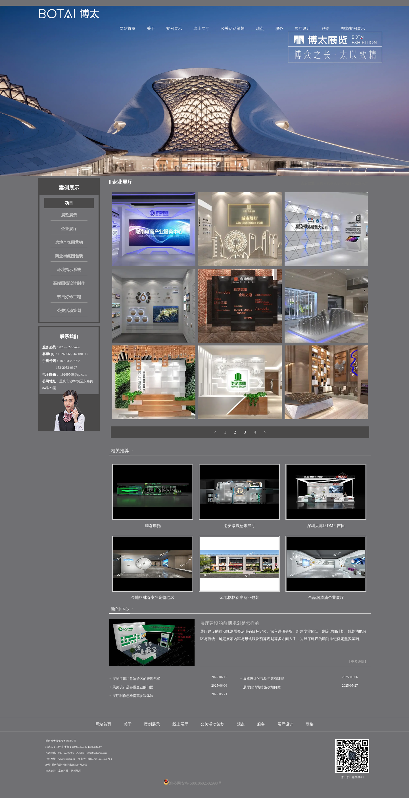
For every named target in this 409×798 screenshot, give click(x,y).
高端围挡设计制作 (69, 283)
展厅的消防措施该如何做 (262, 687)
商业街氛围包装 (69, 256)
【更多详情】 (357, 662)
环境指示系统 (69, 270)
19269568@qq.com (73, 374)
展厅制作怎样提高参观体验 (132, 696)
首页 (319, 183)
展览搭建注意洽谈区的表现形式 (136, 679)
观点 (260, 28)
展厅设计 (302, 28)
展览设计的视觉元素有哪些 (263, 679)
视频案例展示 (353, 28)
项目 (69, 203)
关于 (151, 28)
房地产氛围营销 (69, 242)
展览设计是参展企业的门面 (132, 687)
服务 (279, 28)
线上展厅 (201, 28)
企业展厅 (69, 229)
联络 (326, 28)
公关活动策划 (233, 28)
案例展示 (174, 28)
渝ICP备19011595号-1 (100, 758)
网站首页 (127, 28)
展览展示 (69, 215)
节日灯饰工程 (69, 297)
